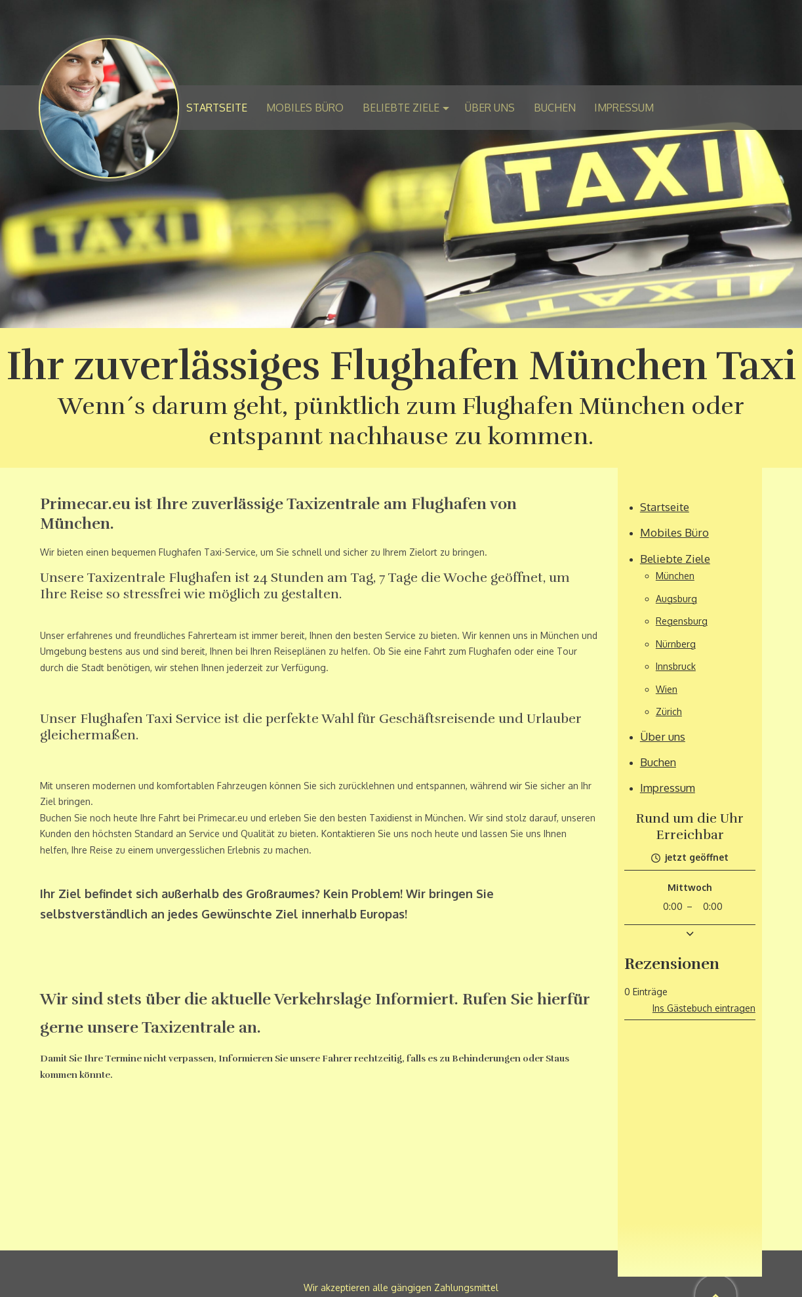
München (675, 575)
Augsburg (676, 598)
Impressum (667, 787)
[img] (401, 164)
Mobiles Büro (674, 532)
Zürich (669, 711)
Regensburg (682, 621)
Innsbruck (676, 666)
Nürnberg (676, 643)
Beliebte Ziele (675, 559)
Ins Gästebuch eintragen (703, 1008)
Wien (666, 689)
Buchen (658, 762)
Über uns (662, 736)
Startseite (664, 507)
